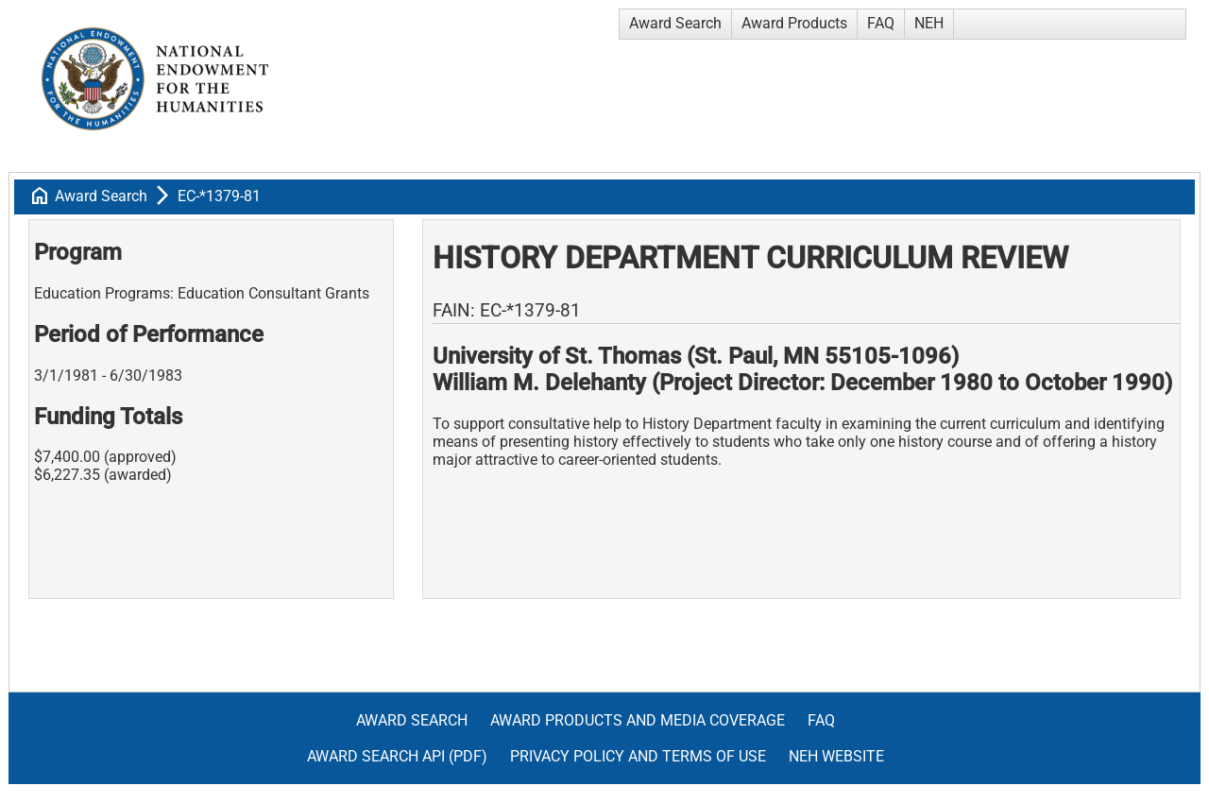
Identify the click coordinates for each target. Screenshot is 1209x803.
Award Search (675, 23)
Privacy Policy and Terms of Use (638, 756)
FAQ (880, 23)
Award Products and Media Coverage (637, 720)
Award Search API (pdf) (397, 756)
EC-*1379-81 (219, 196)
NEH (929, 23)
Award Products (794, 23)
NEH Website (836, 756)
